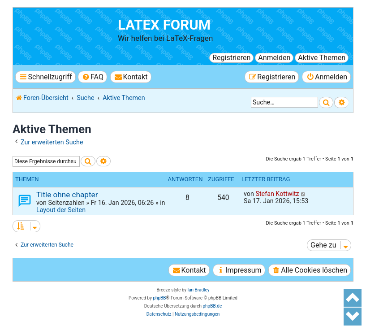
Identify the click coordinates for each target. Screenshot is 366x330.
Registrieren (231, 57)
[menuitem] (92, 77)
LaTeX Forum (164, 25)
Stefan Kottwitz (277, 193)
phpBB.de (212, 306)
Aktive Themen (321, 57)
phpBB (159, 297)
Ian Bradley (198, 289)
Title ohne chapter (67, 194)
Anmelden (274, 57)
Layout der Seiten (61, 209)
